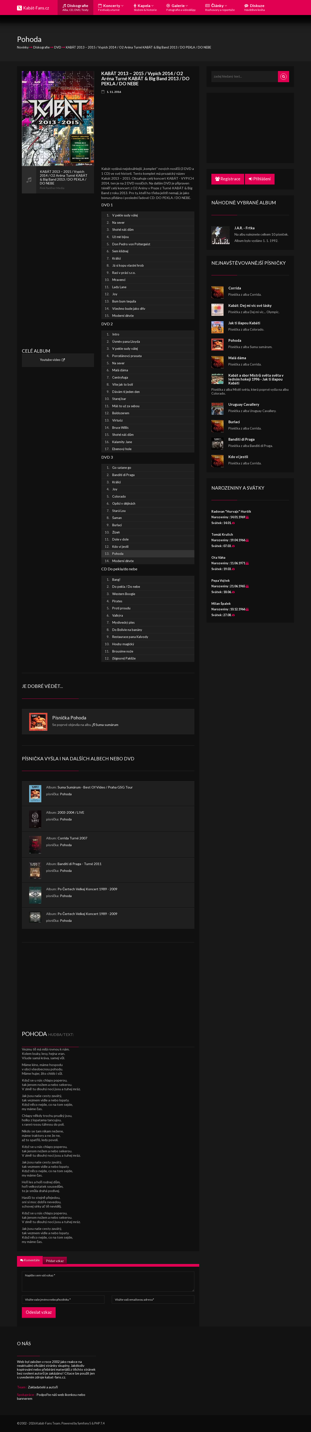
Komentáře (30, 1260)
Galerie (181, 7)
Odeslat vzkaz (39, 1312)
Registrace (227, 178)
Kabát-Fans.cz (36, 7)
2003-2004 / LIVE (71, 812)
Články (220, 7)
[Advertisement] (58, 266)
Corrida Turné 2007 (72, 838)
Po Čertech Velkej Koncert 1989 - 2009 (87, 889)
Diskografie (75, 7)
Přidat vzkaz (54, 1261)
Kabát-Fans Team (48, 1423)
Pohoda (78, 717)
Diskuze (254, 7)
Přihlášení (260, 178)
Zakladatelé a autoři (43, 1387)
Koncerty (110, 7)
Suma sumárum (106, 725)
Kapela (145, 7)
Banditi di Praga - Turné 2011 (80, 864)
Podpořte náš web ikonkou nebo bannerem (51, 1396)
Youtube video (50, 360)
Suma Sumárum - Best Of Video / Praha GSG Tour (95, 787)
